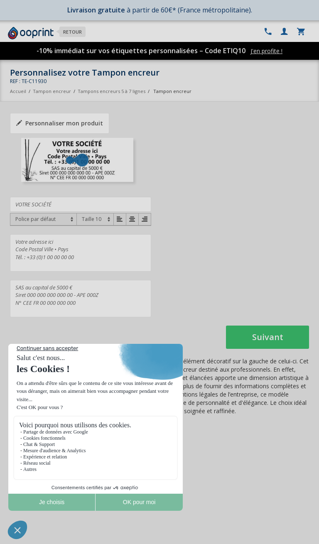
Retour (72, 32)
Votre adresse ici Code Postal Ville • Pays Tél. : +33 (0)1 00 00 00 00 (80, 253)
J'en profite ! (266, 51)
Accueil (18, 91)
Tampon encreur (52, 91)
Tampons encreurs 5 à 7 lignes (111, 91)
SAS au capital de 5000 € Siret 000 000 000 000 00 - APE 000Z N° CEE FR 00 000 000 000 (80, 298)
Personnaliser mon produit (59, 123)
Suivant (267, 337)
